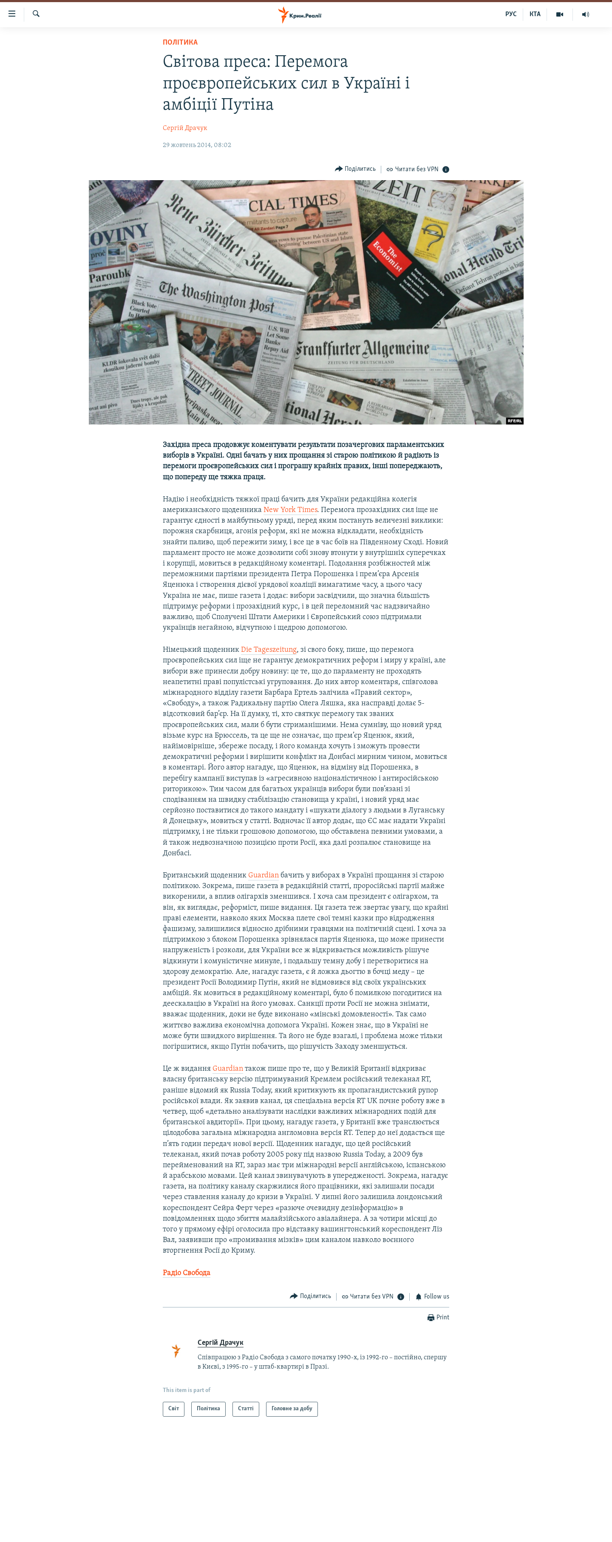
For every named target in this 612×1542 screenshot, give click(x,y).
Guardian (263, 875)
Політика (180, 43)
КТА (535, 14)
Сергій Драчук (185, 128)
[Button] (355, 169)
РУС (511, 14)
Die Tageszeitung (269, 650)
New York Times (290, 510)
